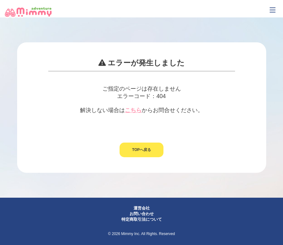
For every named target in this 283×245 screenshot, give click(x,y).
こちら (133, 110)
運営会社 (142, 208)
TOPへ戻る (141, 150)
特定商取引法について (141, 219)
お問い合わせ (142, 213)
